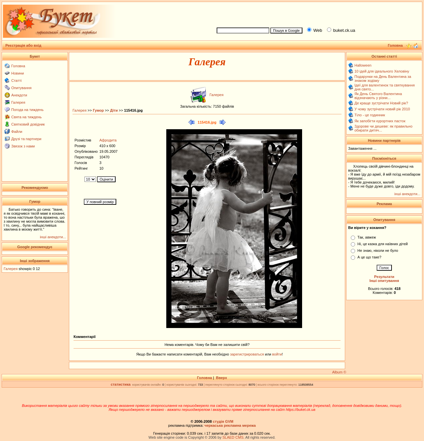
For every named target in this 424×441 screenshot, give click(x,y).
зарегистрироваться (247, 354)
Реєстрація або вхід (23, 45)
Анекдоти (19, 95)
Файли (16, 132)
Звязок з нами (23, 146)
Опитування (21, 88)
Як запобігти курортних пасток (379, 121)
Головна (18, 66)
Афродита (108, 140)
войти (276, 354)
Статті (16, 81)
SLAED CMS (232, 437)
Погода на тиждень (27, 110)
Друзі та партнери (26, 139)
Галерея (18, 102)
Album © (339, 372)
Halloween (362, 65)
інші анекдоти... (53, 237)
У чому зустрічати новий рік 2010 (382, 109)
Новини (17, 73)
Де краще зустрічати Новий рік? (381, 103)
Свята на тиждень (26, 117)
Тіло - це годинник (369, 115)
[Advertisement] (316, 14)
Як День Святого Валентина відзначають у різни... (378, 96)
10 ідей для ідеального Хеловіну (381, 71)
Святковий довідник (28, 124)
